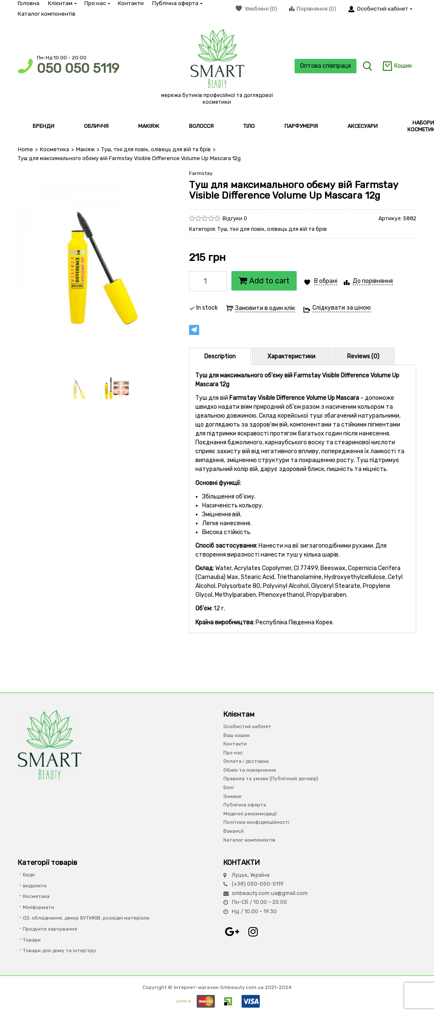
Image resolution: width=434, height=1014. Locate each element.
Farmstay (201, 173)
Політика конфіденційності (256, 822)
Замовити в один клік (265, 308)
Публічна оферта (177, 3)
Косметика (54, 149)
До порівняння (373, 281)
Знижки (232, 796)
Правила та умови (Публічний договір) (270, 778)
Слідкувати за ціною (341, 307)
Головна (28, 3)
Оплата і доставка (246, 761)
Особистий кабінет (247, 726)
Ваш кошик (236, 735)
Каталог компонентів (46, 14)
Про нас (96, 3)
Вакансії (233, 831)
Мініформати (38, 907)
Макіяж (85, 149)
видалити (35, 886)
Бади (29, 875)
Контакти (131, 3)
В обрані (325, 281)
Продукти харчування (50, 929)
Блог (228, 787)
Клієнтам (62, 3)
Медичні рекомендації (250, 814)
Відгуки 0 (235, 218)
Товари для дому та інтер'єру (59, 950)
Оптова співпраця (325, 65)
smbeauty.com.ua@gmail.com (270, 893)
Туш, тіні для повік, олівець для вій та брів (156, 149)
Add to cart (264, 280)
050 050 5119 (78, 68)
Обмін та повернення (249, 770)
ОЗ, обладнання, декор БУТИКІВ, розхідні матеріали (86, 918)
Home (25, 149)
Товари (32, 940)
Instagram (253, 931)
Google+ (231, 931)
